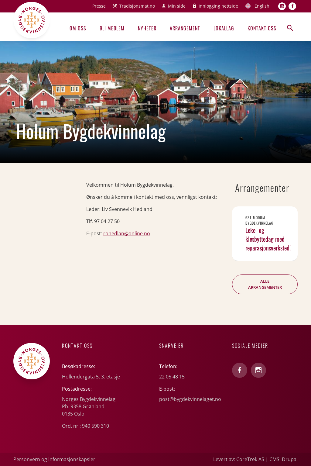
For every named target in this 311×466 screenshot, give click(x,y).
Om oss (78, 28)
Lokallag (224, 28)
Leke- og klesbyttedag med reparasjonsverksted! (268, 239)
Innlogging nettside (218, 6)
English (262, 6)
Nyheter (147, 28)
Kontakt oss (262, 28)
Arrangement (185, 28)
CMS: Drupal (283, 459)
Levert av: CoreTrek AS (238, 459)
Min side (177, 6)
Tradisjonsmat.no (137, 6)
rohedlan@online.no (126, 233)
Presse (99, 6)
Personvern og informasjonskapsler (54, 459)
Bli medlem (112, 28)
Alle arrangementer (265, 284)
